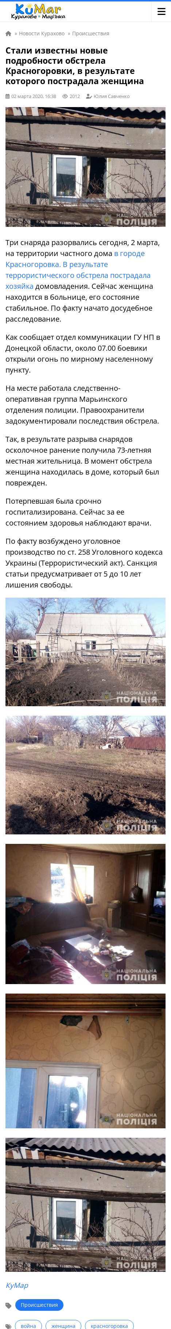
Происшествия (39, 1304)
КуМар (16, 1285)
